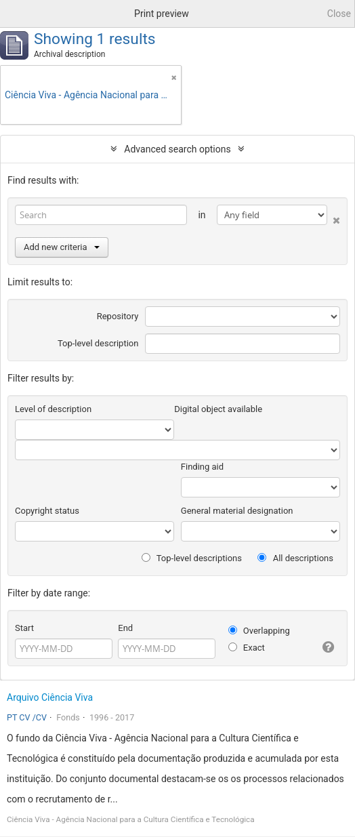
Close (339, 13)
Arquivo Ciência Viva (50, 697)
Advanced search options (177, 149)
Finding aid (202, 467)
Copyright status (47, 511)
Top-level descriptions (192, 558)
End (125, 628)
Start (24, 628)
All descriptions (295, 558)
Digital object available (218, 409)
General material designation (237, 511)
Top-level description (98, 343)
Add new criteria (62, 247)
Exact (246, 647)
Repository (118, 316)
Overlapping (259, 631)
